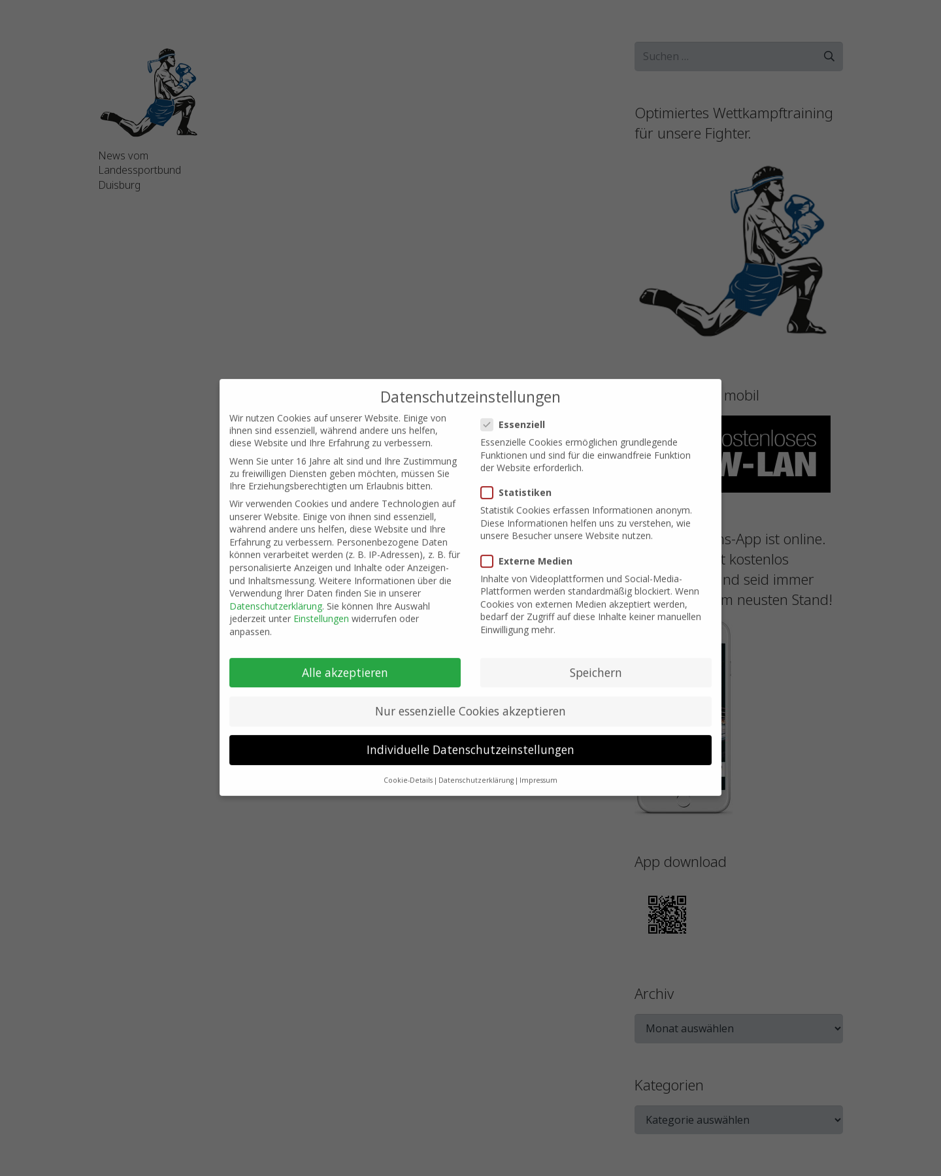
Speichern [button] (596, 660)
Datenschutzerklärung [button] (476, 769)
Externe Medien (528, 549)
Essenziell (514, 412)
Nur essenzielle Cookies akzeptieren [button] (470, 699)
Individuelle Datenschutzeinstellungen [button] (470, 738)
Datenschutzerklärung (275, 594)
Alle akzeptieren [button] (345, 660)
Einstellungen (321, 607)
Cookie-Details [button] (408, 769)
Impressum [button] (538, 769)
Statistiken (517, 481)
